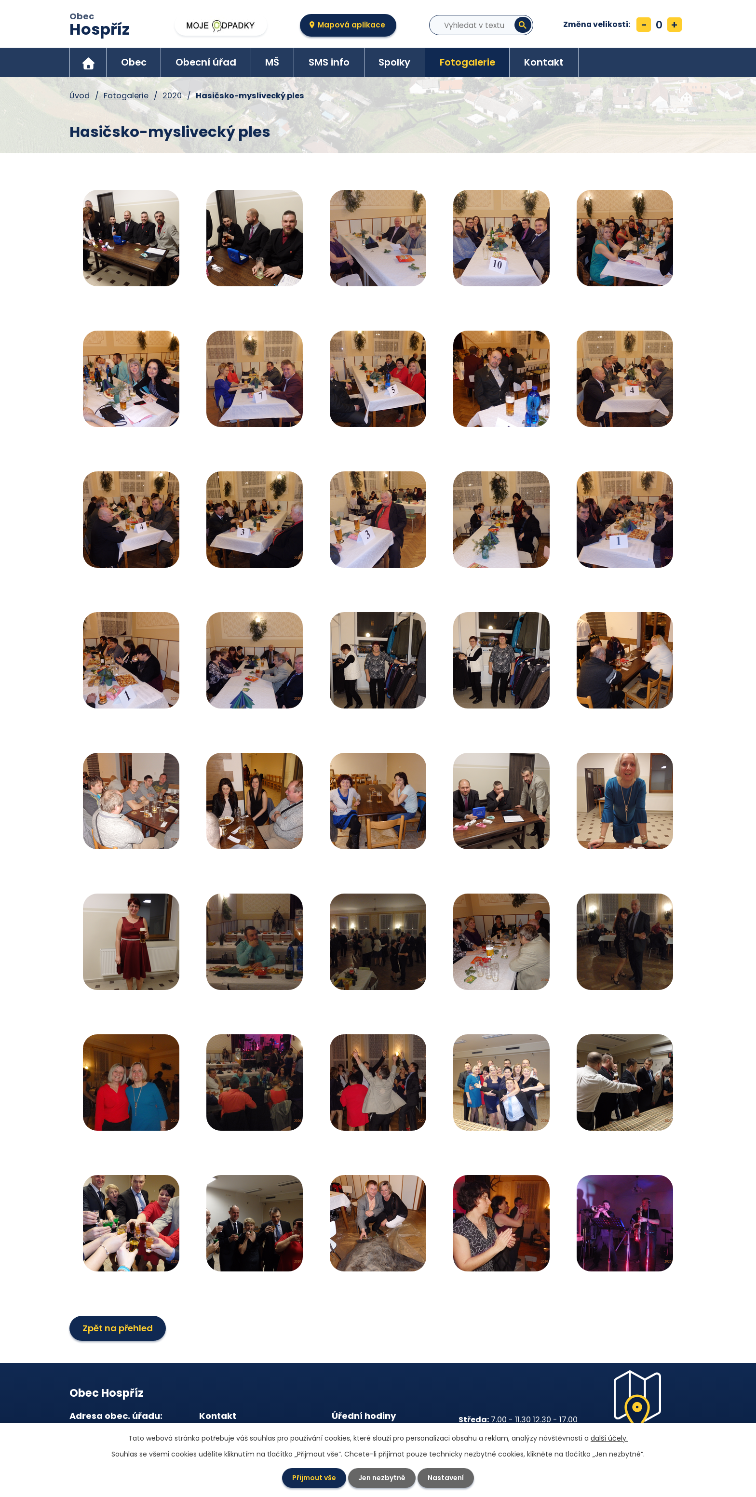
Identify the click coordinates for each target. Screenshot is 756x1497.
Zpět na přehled (117, 1328)
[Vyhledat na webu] (471, 25)
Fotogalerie (467, 62)
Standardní (659, 24)
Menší (643, 24)
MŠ (272, 62)
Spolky (394, 62)
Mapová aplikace (351, 25)
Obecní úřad (206, 62)
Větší (674, 24)
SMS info (329, 62)
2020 (172, 95)
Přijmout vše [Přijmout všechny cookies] (314, 1478)
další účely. (609, 1438)
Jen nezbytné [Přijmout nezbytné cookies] (381, 1478)
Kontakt (544, 62)
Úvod (88, 62)
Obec (99, 25)
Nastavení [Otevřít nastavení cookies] (446, 1478)
